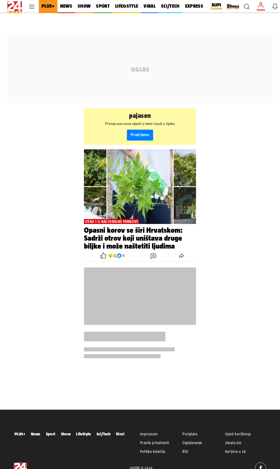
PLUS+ (19, 434)
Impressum (149, 434)
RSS (185, 451)
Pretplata (189, 434)
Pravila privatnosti (154, 443)
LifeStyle (83, 434)
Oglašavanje (192, 443)
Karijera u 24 (235, 451)
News (35, 434)
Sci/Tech (103, 434)
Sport (51, 434)
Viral (120, 434)
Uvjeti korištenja (238, 434)
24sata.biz (233, 443)
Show (66, 434)
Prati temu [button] (140, 135)
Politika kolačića (152, 451)
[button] (246, 6)
